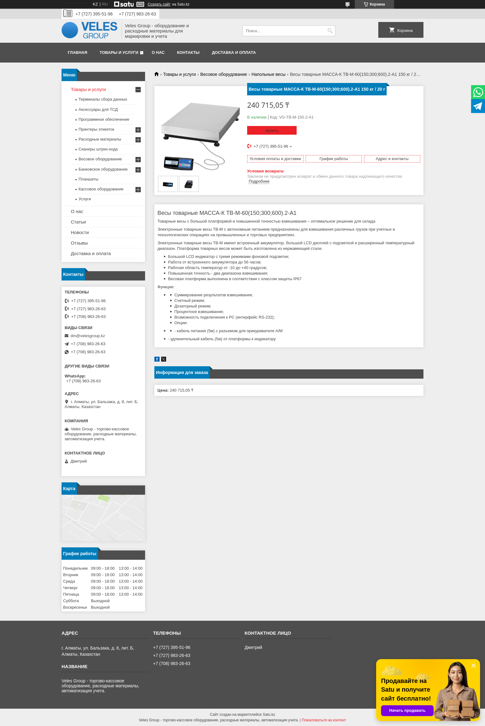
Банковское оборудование (103, 169)
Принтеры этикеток (96, 129)
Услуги (85, 199)
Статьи (78, 221)
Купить (271, 130)
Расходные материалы (100, 139)
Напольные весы (268, 74)
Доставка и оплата (234, 52)
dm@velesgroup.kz (88, 335)
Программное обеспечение (104, 119)
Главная (77, 52)
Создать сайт (159, 4)
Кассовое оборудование (101, 189)
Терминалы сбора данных (103, 99)
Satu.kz (269, 714)
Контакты (188, 52)
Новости (80, 232)
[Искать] (329, 30)
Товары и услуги (119, 52)
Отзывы (79, 243)
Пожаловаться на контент (324, 720)
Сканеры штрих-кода (98, 149)
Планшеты (88, 179)
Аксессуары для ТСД (98, 109)
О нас (158, 52)
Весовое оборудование (223, 74)
